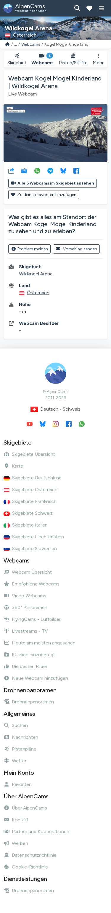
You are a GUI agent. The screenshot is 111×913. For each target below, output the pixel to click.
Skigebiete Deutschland (33, 478)
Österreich (38, 292)
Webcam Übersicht (28, 572)
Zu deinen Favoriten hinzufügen (43, 194)
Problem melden (29, 248)
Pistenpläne (20, 749)
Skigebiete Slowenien (30, 548)
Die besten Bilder (25, 666)
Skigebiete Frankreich (30, 501)
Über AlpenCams (25, 808)
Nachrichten (21, 737)
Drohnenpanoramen (29, 702)
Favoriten (18, 784)
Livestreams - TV (26, 631)
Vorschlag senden (76, 248)
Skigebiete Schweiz (28, 513)
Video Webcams (25, 595)
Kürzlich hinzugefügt (29, 654)
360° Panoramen (25, 607)
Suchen (16, 725)
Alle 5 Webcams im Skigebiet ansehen (52, 183)
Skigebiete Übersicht (29, 454)
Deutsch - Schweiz (55, 409)
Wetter (15, 761)
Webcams (30, 44)
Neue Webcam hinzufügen (36, 678)
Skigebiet (16, 59)
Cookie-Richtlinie (26, 867)
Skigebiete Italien (26, 525)
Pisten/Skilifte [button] (73, 59)
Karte (13, 466)
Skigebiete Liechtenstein (34, 536)
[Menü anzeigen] (101, 8)
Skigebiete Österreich (30, 489)
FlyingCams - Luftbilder (32, 619)
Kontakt (16, 819)
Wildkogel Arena (35, 274)
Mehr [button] (98, 59)
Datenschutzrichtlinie (30, 855)
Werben (16, 843)
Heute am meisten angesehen (39, 643)
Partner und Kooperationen (36, 831)
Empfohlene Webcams (31, 584)
